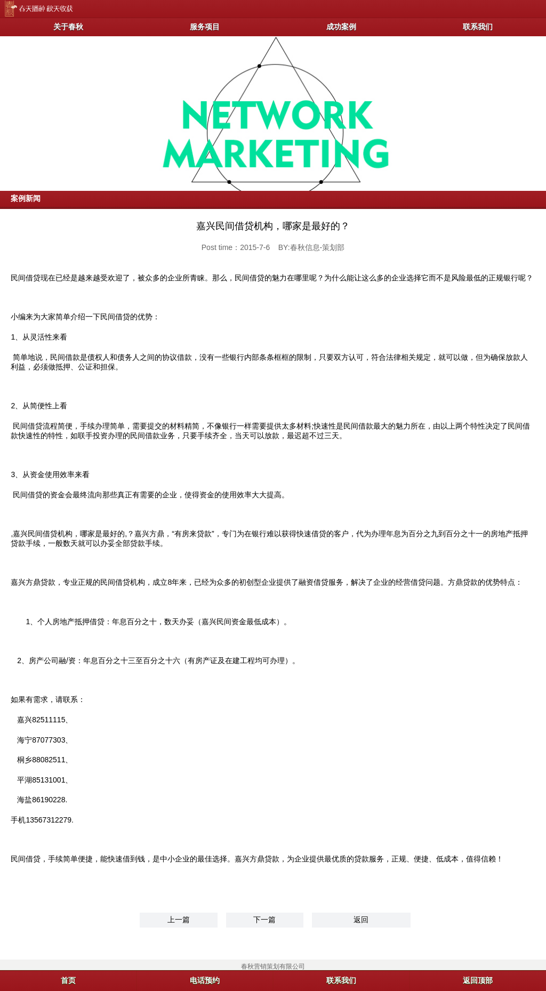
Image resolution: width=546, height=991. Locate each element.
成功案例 (341, 26)
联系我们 (478, 26)
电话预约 (205, 980)
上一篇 (178, 919)
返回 (361, 919)
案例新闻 (26, 198)
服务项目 (205, 26)
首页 (68, 980)
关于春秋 (68, 26)
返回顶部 (478, 980)
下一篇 (264, 919)
